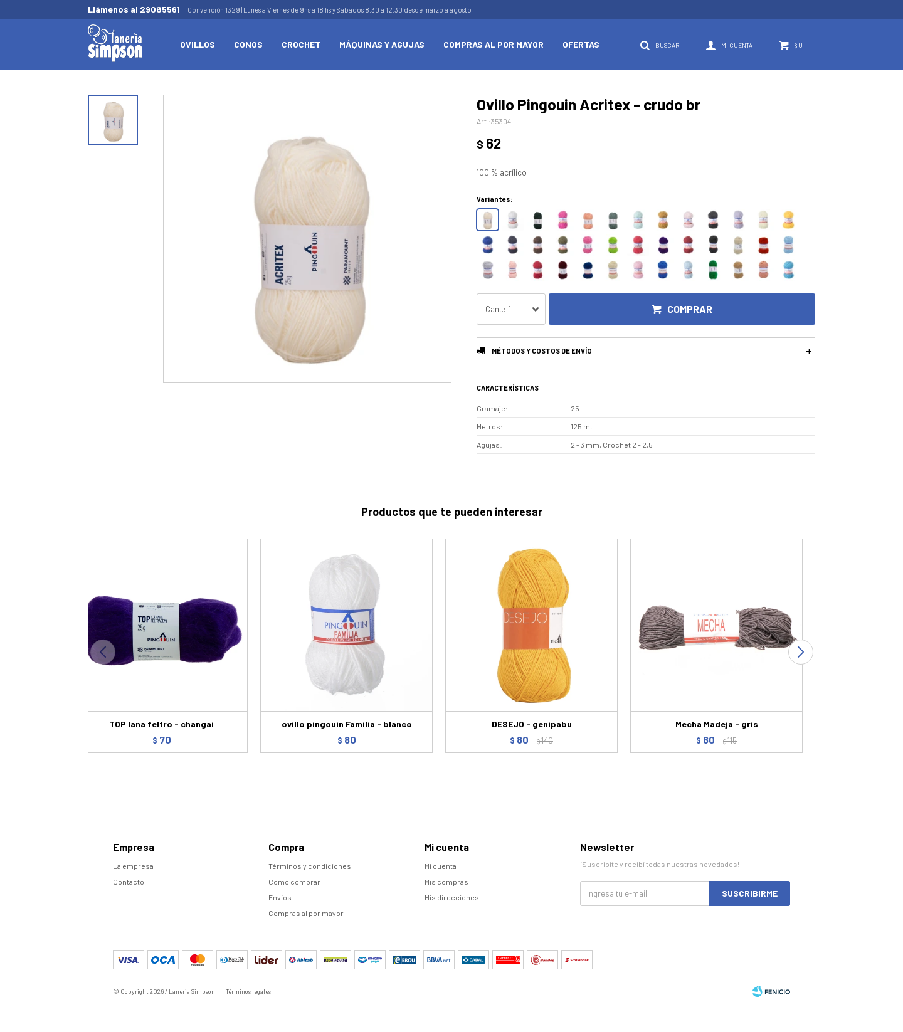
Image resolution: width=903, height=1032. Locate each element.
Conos (248, 44)
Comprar (689, 309)
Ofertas (580, 44)
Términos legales (248, 991)
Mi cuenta (441, 865)
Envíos (280, 897)
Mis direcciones (452, 897)
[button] (800, 652)
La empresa (133, 865)
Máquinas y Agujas (382, 44)
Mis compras (446, 881)
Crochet (301, 44)
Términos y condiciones (309, 865)
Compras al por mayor (493, 44)
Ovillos (197, 44)
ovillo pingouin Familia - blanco (347, 724)
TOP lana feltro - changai (161, 724)
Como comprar (294, 881)
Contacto (128, 881)
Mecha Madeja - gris (716, 724)
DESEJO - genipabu (532, 724)
